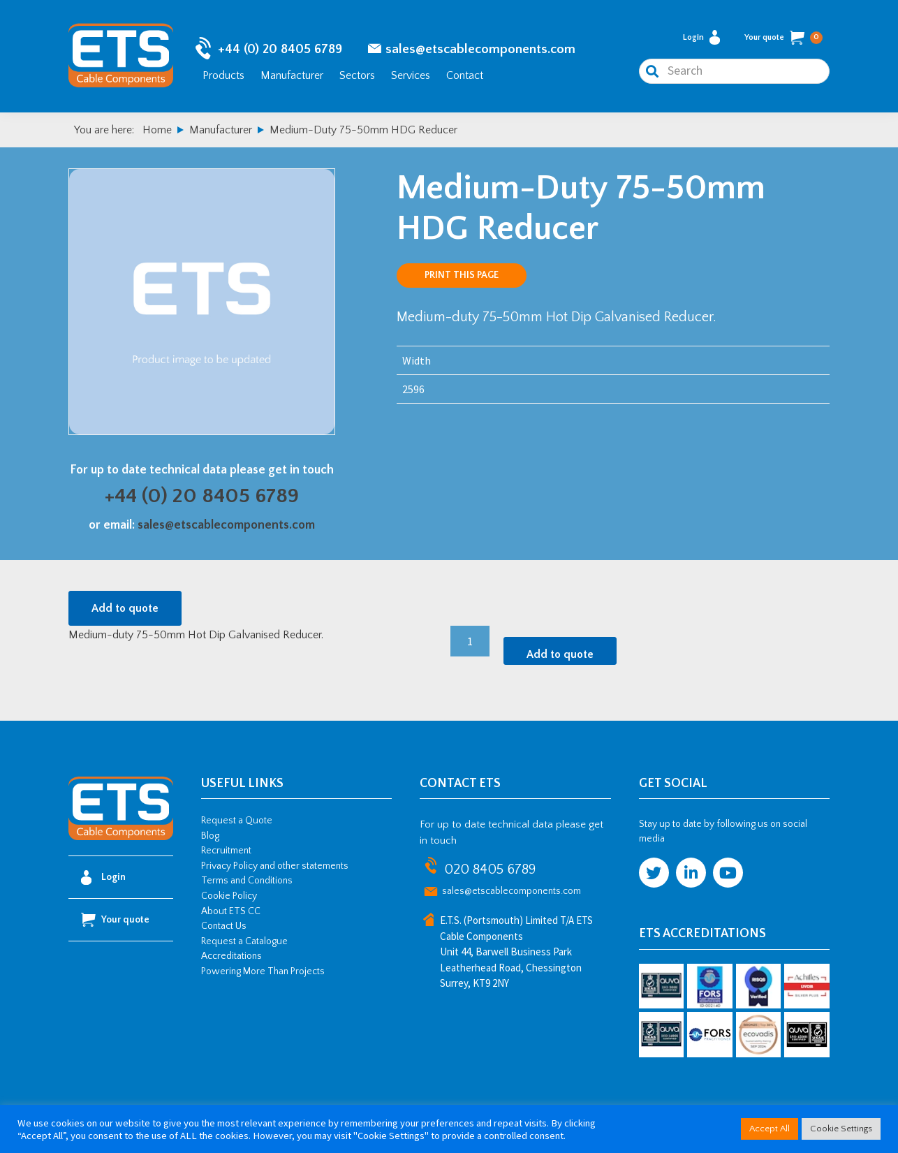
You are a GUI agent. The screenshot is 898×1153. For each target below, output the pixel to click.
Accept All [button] (769, 1128)
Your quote (783, 38)
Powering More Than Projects (263, 971)
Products (223, 75)
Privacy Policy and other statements (274, 866)
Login (701, 37)
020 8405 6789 (490, 869)
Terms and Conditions (247, 880)
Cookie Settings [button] (841, 1128)
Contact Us (223, 926)
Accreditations (231, 956)
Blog (210, 836)
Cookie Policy (229, 896)
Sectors (357, 75)
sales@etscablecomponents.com (480, 49)
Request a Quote (236, 820)
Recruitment (226, 850)
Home (157, 130)
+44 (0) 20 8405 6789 (280, 49)
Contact (464, 75)
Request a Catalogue (244, 941)
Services (410, 75)
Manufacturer (291, 75)
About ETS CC (230, 911)
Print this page (462, 275)
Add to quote (125, 608)
